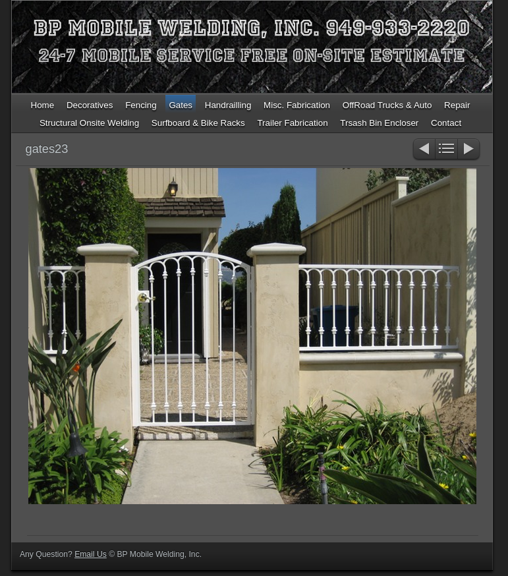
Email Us (90, 554)
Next (469, 149)
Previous (423, 149)
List (446, 149)
